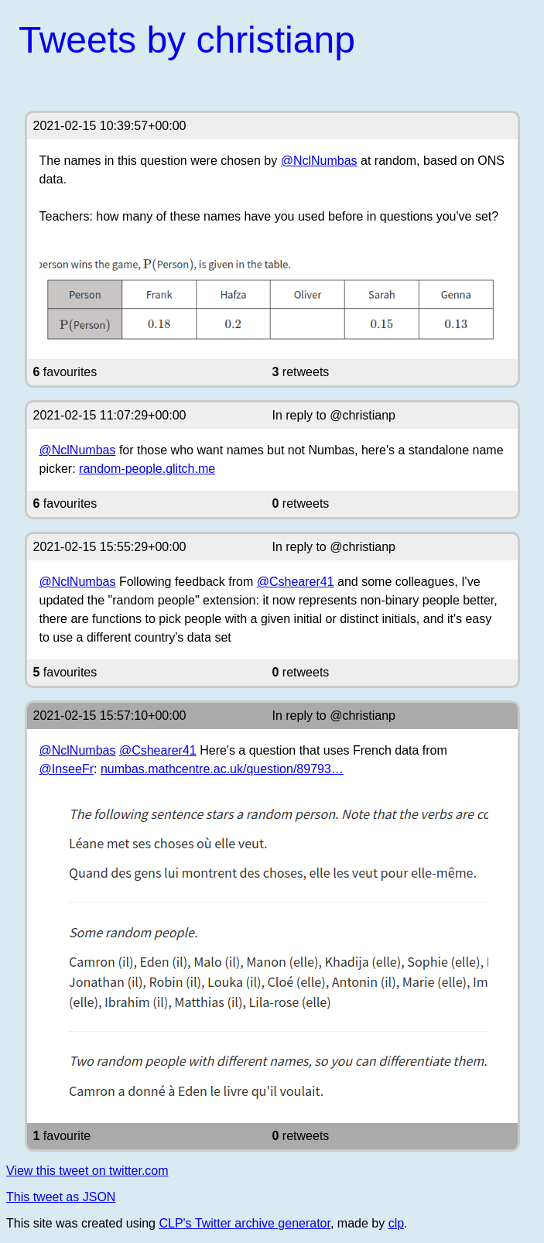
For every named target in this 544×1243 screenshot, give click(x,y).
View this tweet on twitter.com (87, 1170)
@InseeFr (66, 769)
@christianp (362, 415)
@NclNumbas (319, 160)
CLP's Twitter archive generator (244, 1223)
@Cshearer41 (295, 581)
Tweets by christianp (187, 39)
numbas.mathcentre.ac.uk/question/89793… (222, 769)
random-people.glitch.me (147, 468)
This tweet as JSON (60, 1197)
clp (396, 1223)
